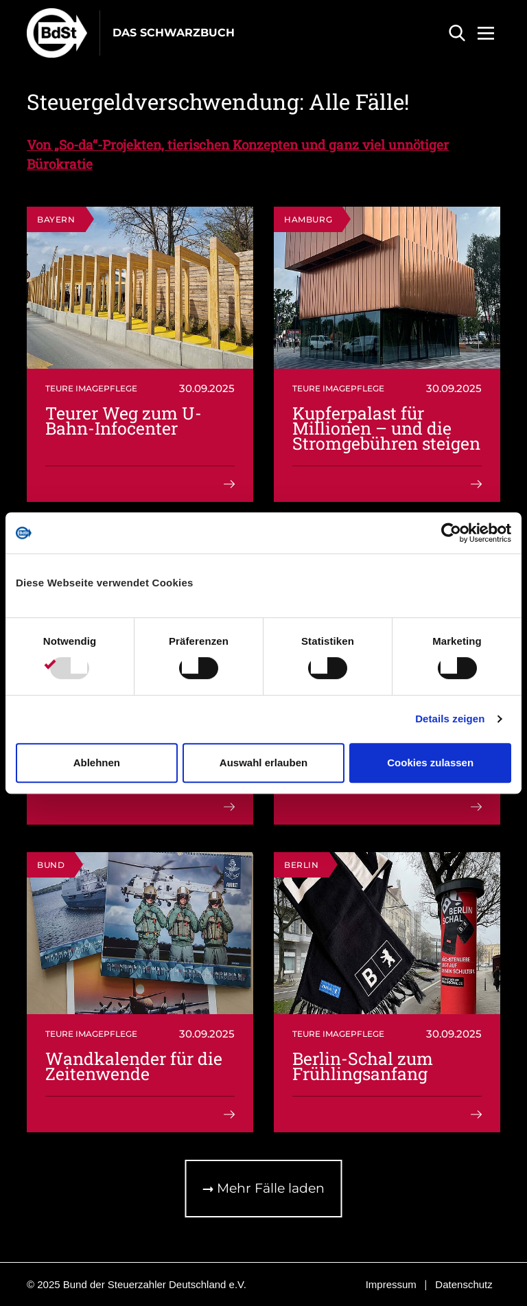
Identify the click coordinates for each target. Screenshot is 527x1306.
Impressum (391, 1284)
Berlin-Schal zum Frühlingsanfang (362, 1066)
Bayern (56, 219)
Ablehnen (96, 762)
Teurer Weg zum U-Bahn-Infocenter (123, 420)
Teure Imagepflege (91, 388)
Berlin (301, 865)
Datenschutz (463, 1284)
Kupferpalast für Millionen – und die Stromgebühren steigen (386, 428)
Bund (51, 865)
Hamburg (308, 219)
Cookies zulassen (430, 762)
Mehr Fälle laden (264, 1188)
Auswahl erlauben (263, 762)
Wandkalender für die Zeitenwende (133, 1066)
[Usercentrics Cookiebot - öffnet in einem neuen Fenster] (451, 533)
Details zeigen (449, 718)
